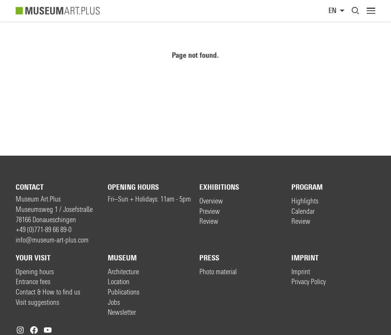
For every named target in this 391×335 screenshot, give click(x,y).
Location (118, 282)
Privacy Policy (308, 282)
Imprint (304, 258)
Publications (123, 292)
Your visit (33, 258)
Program (307, 187)
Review (208, 221)
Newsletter (122, 312)
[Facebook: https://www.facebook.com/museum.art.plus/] (34, 330)
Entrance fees (33, 282)
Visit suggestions (37, 302)
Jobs (114, 302)
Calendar (303, 211)
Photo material (218, 272)
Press (209, 258)
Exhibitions (219, 187)
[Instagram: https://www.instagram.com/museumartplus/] (20, 330)
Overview (211, 201)
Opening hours (133, 187)
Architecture (123, 272)
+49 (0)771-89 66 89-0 (43, 230)
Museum (122, 258)
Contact (30, 187)
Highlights (304, 201)
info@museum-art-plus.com (52, 240)
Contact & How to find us (48, 292)
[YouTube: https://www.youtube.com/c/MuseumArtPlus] (47, 330)
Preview (209, 211)
